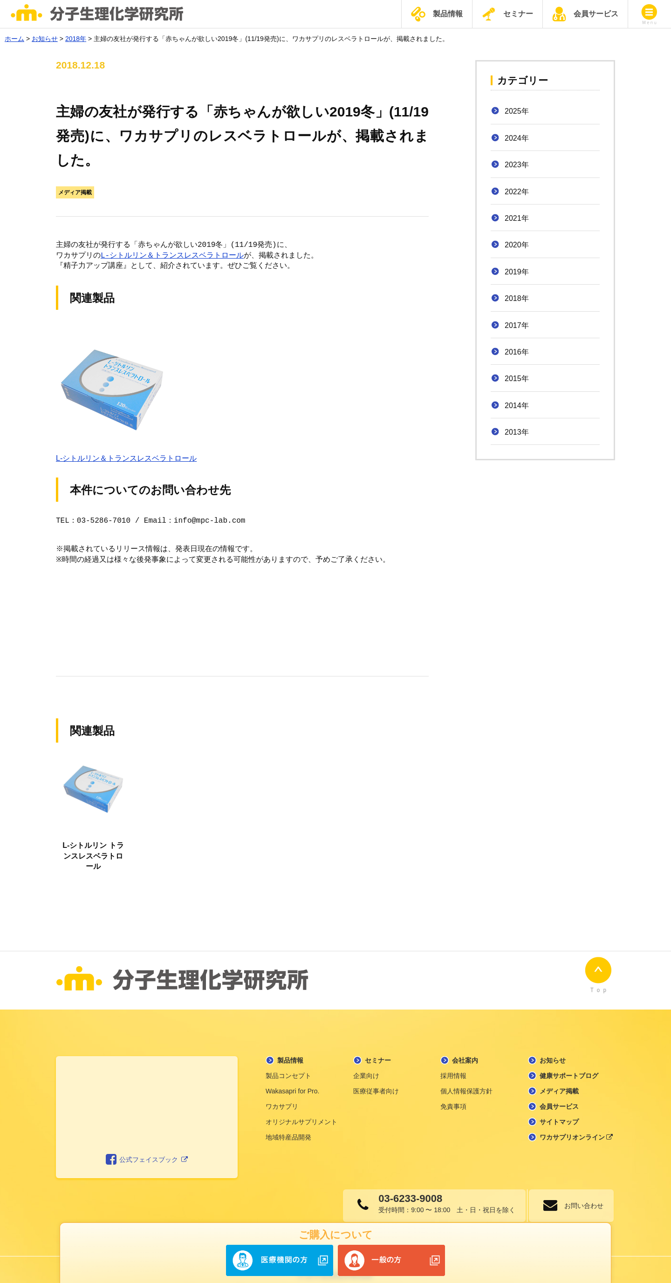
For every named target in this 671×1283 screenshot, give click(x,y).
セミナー (507, 13)
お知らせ (553, 1048)
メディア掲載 (75, 192)
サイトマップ (559, 1110)
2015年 (517, 378)
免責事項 (453, 1095)
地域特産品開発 (288, 1125)
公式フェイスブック (147, 1148)
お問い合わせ (580, 1194)
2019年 (517, 272)
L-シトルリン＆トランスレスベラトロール (172, 256)
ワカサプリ (282, 1095)
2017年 (517, 325)
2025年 (517, 111)
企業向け (366, 1064)
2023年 (517, 165)
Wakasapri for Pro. (292, 1079)
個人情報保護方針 (466, 1079)
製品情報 (437, 14)
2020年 (517, 245)
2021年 (517, 218)
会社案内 (465, 1048)
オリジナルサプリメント (301, 1110)
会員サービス (585, 14)
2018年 (517, 298)
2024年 (517, 138)
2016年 (517, 352)
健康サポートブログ (569, 1064)
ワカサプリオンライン (576, 1125)
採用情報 (453, 1064)
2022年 (517, 192)
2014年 (517, 405)
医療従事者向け (376, 1079)
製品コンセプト (288, 1064)
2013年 (517, 432)
